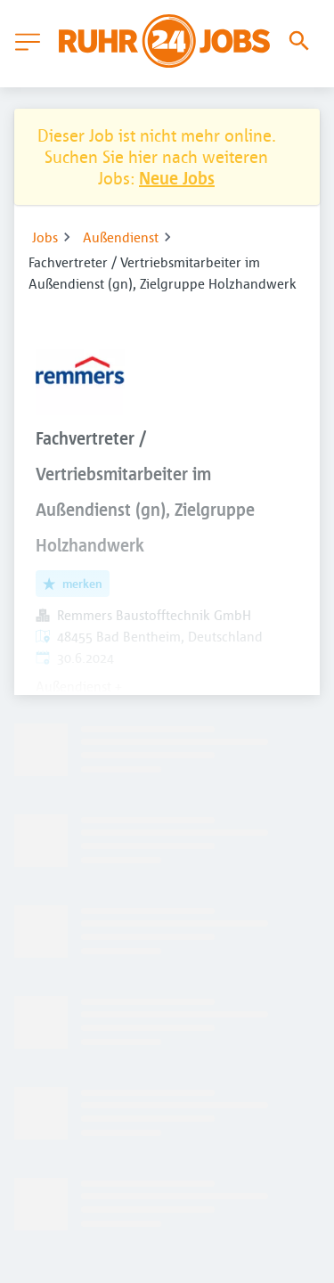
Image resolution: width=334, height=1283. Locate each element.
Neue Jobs (177, 178)
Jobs (45, 237)
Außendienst (121, 237)
